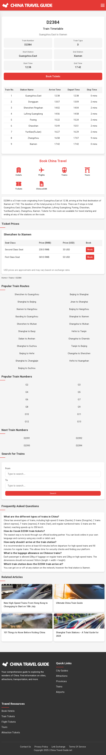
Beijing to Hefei (26, 353)
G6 (26, 399)
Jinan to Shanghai (79, 302)
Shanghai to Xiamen (79, 316)
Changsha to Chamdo (79, 338)
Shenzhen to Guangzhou (27, 294)
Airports (60, 692)
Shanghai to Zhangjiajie (27, 361)
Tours (4, 727)
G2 (26, 385)
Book (90, 249)
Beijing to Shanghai (79, 294)
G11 (79, 414)
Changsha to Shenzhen (79, 353)
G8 (26, 407)
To (53, 484)
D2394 (79, 445)
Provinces (61, 681)
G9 (79, 407)
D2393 (27, 445)
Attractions (61, 675)
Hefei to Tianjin (79, 331)
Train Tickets (8, 716)
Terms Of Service (77, 747)
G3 (79, 385)
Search (53, 493)
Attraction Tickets (10, 732)
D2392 (79, 438)
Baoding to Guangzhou (27, 316)
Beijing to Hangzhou (79, 309)
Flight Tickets (8, 721)
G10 (27, 414)
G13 (79, 421)
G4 (26, 392)
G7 (79, 399)
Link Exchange (58, 747)
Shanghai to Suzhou (27, 346)
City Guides (62, 670)
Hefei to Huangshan (79, 361)
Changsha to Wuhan (79, 324)
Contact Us (25, 747)
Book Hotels (8, 711)
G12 (27, 421)
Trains (11, 278)
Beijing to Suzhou (26, 368)
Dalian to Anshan (27, 338)
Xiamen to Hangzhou (26, 309)
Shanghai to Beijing (27, 302)
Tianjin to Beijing (79, 346)
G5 (79, 392)
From (53, 472)
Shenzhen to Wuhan (27, 324)
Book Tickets (53, 76)
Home (4, 278)
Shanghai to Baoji (26, 331)
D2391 (27, 438)
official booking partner (54, 535)
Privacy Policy (41, 747)
